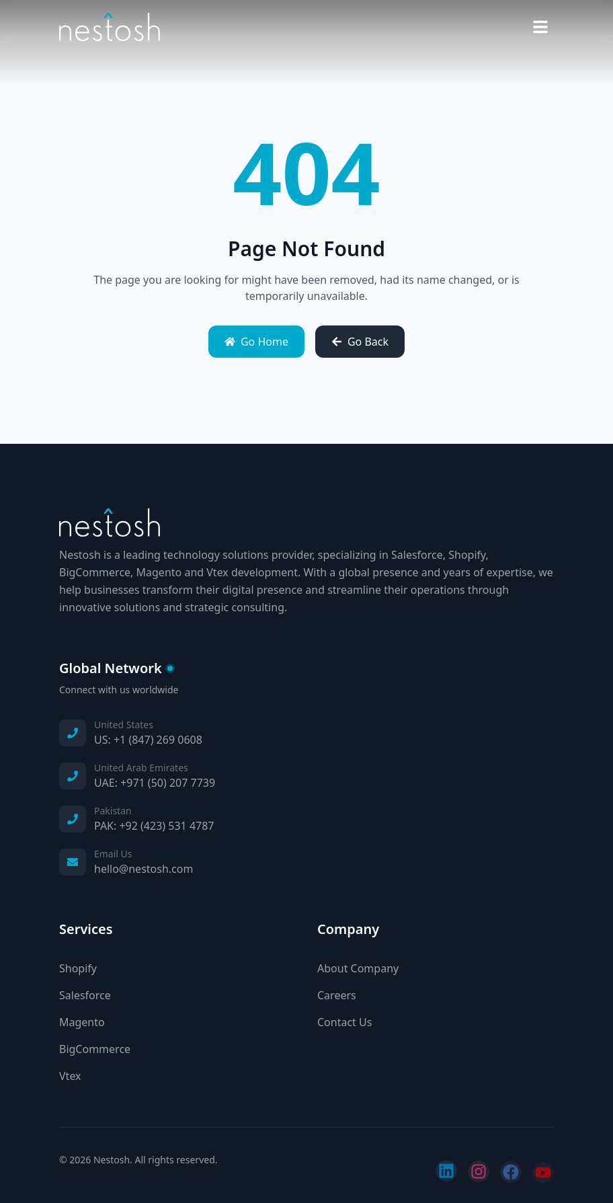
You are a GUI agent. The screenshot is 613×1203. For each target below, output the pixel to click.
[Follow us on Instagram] (478, 1172)
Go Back (360, 341)
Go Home (256, 341)
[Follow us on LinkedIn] (446, 1172)
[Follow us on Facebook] (511, 1173)
